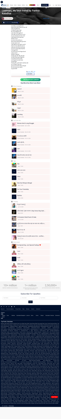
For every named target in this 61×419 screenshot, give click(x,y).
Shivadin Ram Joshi (45, 350)
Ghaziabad (47, 315)
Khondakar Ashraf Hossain (24, 349)
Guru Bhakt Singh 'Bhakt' (24, 323)
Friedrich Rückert (53, 361)
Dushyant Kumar (37, 401)
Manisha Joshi (15, 387)
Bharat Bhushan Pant (18, 397)
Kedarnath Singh (32, 397)
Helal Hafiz (5, 377)
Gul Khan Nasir (16, 363)
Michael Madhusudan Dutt (49, 376)
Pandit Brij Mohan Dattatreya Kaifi (28, 324)
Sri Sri (41, 369)
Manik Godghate (34, 332)
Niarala (35, 367)
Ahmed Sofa (6, 327)
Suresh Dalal (36, 391)
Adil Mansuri (9, 387)
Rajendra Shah (53, 393)
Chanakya (27, 361)
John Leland (42, 374)
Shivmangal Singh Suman (42, 323)
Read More (30, 74)
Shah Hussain (18, 373)
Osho (39, 369)
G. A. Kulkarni (38, 340)
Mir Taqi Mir (39, 353)
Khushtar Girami (17, 323)
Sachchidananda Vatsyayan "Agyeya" (25, 400)
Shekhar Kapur (8, 347)
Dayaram (47, 393)
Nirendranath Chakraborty (29, 376)
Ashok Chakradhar (42, 364)
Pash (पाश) (23, 403)
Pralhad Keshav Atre (50, 349)
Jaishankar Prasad (25, 381)
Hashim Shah (16, 371)
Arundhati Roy (52, 324)
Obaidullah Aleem (41, 360)
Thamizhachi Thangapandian (26, 333)
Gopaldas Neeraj (7, 394)
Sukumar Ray (44, 380)
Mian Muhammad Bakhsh (34, 373)
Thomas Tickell (53, 373)
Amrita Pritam (11, 374)
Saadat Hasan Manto (16, 364)
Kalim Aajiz (48, 359)
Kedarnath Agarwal (31, 366)
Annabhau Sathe (39, 339)
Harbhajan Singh (6, 370)
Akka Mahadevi (14, 329)
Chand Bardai (47, 363)
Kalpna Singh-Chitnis (30, 354)
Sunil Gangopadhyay (18, 377)
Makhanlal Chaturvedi (9, 397)
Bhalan (27, 386)
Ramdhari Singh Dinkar (34, 381)
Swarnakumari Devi (48, 344)
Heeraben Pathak (16, 384)
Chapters (19, 5)
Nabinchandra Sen (28, 380)
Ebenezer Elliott (18, 398)
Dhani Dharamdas (33, 361)
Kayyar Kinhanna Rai (25, 351)
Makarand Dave (52, 394)
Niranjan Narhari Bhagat (40, 393)
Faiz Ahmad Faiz (36, 357)
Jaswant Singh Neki (13, 369)
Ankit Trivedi (31, 386)
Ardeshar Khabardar (27, 394)
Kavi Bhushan (49, 364)
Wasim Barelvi (29, 353)
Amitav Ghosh (16, 340)
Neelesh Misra (28, 403)
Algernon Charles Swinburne (18, 396)
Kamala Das (23, 354)
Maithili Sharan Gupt (43, 381)
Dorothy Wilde (10, 340)
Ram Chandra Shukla (27, 356)
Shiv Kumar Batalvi (30, 370)
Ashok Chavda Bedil (43, 386)
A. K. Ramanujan (6, 339)
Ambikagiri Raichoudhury (31, 327)
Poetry (3, 7)
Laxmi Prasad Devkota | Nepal (46, 400)
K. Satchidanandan (19, 356)
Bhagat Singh (12, 398)
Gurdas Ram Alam (34, 369)
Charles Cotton (29, 371)
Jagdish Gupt (6, 359)
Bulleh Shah (47, 373)
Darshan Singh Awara (52, 370)
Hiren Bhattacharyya (18, 344)
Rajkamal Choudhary (8, 367)
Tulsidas (9, 329)
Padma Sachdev (52, 374)
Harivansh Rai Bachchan (42, 367)
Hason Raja (13, 380)
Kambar (4, 332)
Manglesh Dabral (45, 361)
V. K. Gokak (40, 329)
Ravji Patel (24, 386)
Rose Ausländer (24, 364)
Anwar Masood (18, 370)
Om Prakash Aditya (33, 351)
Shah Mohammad (52, 371)
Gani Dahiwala (36, 386)
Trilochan (53, 332)
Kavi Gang (10, 363)
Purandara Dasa (25, 329)
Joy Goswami (24, 377)
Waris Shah (42, 373)
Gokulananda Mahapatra (46, 340)
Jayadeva (5, 329)
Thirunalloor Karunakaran (32, 343)
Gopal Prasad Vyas (52, 357)
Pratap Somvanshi (8, 400)
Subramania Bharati (52, 334)
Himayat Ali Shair (15, 337)
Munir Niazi (12, 370)
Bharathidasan (45, 334)
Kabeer (55, 398)
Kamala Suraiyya (22, 343)
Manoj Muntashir (44, 401)
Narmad (5, 391)
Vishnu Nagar (27, 360)
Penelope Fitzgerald (35, 371)
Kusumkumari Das (46, 377)
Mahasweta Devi (14, 327)
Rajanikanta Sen (6, 330)
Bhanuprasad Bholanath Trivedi (45, 387)
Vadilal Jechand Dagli (15, 390)
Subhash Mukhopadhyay (39, 376)
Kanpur (3, 316)
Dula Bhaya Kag (36, 387)
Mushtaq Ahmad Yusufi (43, 356)
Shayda (5, 386)
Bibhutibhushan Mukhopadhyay (27, 326)
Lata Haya (15, 400)
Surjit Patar (24, 370)
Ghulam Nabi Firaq (42, 336)
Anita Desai (52, 346)
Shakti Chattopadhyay (51, 380)
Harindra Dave (42, 391)
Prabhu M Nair (53, 366)
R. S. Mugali (36, 336)
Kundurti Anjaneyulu (27, 332)
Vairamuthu (12, 339)
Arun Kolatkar (53, 337)
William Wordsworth (52, 381)
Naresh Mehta (24, 366)
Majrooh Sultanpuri (44, 357)
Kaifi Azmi (19, 403)
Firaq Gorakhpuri (36, 400)
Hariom (15, 403)
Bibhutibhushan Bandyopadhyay (40, 326)
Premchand (46, 374)
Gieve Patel (19, 324)
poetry (28, 71)
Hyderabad (18, 315)
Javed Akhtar (21, 339)
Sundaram (47, 391)
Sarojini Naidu (54, 344)
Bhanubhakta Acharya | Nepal (9, 401)
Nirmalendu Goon (10, 377)
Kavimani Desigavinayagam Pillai (13, 334)
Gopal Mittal (38, 324)
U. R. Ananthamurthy (22, 330)
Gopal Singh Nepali (53, 350)
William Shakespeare (49, 398)
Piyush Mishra (26, 397)
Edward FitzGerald (42, 349)
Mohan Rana (29, 350)
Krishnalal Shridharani (8, 393)
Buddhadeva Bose (8, 376)
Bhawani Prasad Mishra (29, 401)
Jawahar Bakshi (40, 384)
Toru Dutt (27, 374)
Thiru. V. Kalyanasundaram (44, 333)
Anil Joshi (31, 391)
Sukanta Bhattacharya (9, 383)
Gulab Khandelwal (41, 351)
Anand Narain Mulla (33, 323)
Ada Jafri (34, 353)
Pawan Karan (7, 349)
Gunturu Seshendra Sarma (39, 354)
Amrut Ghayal (50, 386)
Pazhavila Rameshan (8, 350)
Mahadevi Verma (39, 397)
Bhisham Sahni (4, 323)
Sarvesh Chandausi (21, 357)
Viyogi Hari (52, 363)
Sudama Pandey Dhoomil (9, 351)
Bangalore (23, 315)
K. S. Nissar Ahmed (32, 330)
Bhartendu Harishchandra (41, 366)
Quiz (27, 5)
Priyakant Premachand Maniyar (17, 394)
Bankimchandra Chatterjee (40, 383)
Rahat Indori (27, 340)
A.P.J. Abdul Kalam (23, 390)
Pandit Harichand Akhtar (52, 323)
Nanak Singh (11, 371)
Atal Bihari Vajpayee (40, 398)
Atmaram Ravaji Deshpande (45, 337)
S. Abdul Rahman (52, 333)
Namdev (34, 344)
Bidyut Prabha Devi (47, 339)
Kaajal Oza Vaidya (28, 387)
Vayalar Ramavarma (11, 332)
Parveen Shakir (8, 353)
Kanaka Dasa (19, 329)
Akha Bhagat (32, 393)
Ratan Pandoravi (10, 323)
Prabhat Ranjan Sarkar (31, 377)
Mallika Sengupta (17, 381)
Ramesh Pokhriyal (14, 330)
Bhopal (42, 315)
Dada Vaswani (54, 339)
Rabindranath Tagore (50, 383)
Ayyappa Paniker (18, 332)
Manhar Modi (27, 384)
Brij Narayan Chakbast (12, 324)
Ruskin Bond (13, 360)
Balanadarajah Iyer (15, 353)
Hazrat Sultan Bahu (25, 373)
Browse (11, 5)
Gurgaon (3, 315)
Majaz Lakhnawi (53, 359)
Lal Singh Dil (27, 369)
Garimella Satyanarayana (25, 337)
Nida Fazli (7, 369)
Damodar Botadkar (8, 396)
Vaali (26, 334)
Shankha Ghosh (20, 376)
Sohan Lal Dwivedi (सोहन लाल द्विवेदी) (52, 403)
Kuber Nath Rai (23, 353)
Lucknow (28, 315)
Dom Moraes (11, 354)
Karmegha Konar (35, 333)
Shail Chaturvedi (35, 356)
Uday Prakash (9, 364)
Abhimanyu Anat (49, 353)
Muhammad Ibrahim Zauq (8, 357)
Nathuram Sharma (29, 357)
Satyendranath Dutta (41, 346)
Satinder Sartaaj (21, 369)
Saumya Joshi (51, 384)
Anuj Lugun (16, 343)
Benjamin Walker (17, 326)
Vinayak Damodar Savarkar (9, 356)
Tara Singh (38, 363)
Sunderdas (40, 361)
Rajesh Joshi (30, 334)
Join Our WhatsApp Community (30, 79)
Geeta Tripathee (14, 346)
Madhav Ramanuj (10, 386)
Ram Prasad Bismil (36, 350)
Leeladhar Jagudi (17, 354)
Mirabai (42, 363)
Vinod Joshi (55, 386)
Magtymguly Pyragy (51, 360)
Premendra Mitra (7, 380)
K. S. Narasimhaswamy (33, 329)
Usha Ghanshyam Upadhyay (51, 351)
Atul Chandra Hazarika (50, 327)
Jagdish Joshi (45, 384)
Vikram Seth (53, 347)
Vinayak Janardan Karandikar (30, 339)
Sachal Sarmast (22, 371)
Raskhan (15, 366)
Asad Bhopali (54, 340)
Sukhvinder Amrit (46, 369)
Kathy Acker (37, 374)
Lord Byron (23, 374)
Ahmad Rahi (6, 371)
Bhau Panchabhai (8, 337)
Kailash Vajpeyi (17, 351)
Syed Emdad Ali (39, 377)
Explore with (11, 22)
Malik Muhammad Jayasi (33, 364)
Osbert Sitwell (19, 367)
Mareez (5, 387)
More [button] (38, 5)
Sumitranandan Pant (41, 359)
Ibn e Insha (35, 359)
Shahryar (44, 353)
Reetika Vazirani (23, 336)
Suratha (16, 339)
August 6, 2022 (46, 18)
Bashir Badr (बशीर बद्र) (52, 401)
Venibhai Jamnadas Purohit (23, 391)
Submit (30, 301)
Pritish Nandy (6, 398)
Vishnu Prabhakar (33, 347)
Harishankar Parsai (22, 350)
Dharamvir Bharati (26, 367)
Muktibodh (32, 367)
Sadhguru (33, 403)
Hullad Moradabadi (53, 354)
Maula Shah (37, 370)
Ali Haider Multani (50, 367)
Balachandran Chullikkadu (9, 326)
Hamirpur (52, 315)
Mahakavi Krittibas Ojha (36, 380)
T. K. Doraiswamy (21, 361)
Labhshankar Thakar (18, 386)
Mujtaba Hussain (30, 336)
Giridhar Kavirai (23, 363)
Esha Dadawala (22, 387)
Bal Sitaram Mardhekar (34, 337)
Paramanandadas (8, 361)
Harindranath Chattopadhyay (17, 347)
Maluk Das (5, 363)
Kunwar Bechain (32, 398)
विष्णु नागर (20, 360)
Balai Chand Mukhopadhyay (8, 333)
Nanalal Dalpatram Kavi (48, 397)
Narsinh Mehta (27, 396)
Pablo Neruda (31, 374)
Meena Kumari (12, 359)
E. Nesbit (14, 367)
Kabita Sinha (14, 376)
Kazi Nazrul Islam (24, 383)
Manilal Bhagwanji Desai (18, 393)
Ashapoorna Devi (53, 377)
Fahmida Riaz (21, 327)
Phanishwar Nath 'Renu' (9, 366)
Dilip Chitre (49, 332)
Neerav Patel (21, 384)
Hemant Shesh (6, 354)
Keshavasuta (49, 336)
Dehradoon (57, 315)
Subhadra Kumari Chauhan (9, 403)
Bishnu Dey (10, 381)
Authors (23, 5)
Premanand (26, 393)
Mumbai (13, 315)
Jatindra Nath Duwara (42, 343)
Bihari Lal (19, 366)
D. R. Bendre (44, 329)
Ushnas (8, 391)
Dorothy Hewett (30, 359)
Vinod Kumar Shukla (34, 349)
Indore (37, 315)
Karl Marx (48, 366)
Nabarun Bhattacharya (45, 324)
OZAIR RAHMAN (31, 383)
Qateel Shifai (32, 340)
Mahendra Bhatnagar (32, 346)
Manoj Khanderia (8, 390)
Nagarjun (9, 346)
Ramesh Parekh (34, 394)
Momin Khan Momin (51, 343)
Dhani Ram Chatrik (11, 373)
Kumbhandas (14, 361)
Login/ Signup (54, 396)
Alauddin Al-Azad (40, 344)
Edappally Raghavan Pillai (28, 344)
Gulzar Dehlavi (16, 350)
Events (15, 5)
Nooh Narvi (15, 357)
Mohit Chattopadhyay (8, 384)
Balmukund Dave (13, 391)
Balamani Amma (17, 333)
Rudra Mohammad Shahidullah (43, 347)
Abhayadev (47, 346)
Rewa (32, 315)
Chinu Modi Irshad (33, 384)
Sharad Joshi (24, 359)
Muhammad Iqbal (17, 374)
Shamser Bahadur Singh (8, 343)
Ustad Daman (53, 369)
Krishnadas (34, 360)
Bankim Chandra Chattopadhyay (33, 390)
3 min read (8, 7)
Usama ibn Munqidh (10, 344)
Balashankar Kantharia (35, 396)
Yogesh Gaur (47, 354)
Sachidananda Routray (30, 363)
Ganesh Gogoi (40, 327)
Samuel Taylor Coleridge (48, 330)
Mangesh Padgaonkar (42, 332)
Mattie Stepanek (26, 347)
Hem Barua (6, 374)
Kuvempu (49, 329)
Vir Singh (5, 373)
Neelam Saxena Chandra (23, 346)
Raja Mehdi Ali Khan (51, 326)
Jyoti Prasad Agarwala (14, 349)
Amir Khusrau (54, 329)
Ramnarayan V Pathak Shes (45, 390)
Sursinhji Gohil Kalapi (49, 396)
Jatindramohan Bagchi (19, 380)
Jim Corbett (39, 330)
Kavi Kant (42, 396)
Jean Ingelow (25, 398)
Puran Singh (46, 371)
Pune (8, 315)
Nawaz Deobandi (16, 336)
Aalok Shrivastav (18, 359)
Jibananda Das (17, 383)
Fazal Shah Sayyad (44, 370)
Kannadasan (23, 334)
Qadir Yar (41, 371)
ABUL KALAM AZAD (20, 401)
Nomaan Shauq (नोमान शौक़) (40, 403)
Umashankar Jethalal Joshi (43, 394)
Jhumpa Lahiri (22, 340)
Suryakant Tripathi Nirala (8, 336)
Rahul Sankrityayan (38, 334)
